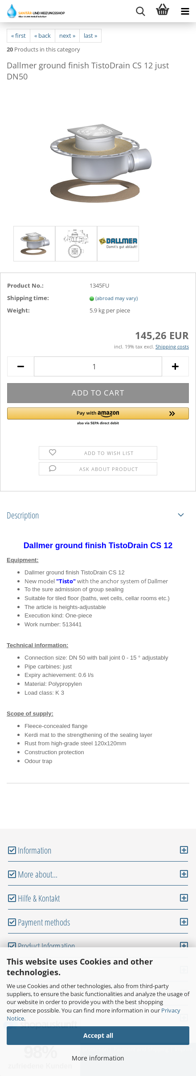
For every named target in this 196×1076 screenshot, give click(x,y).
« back (42, 36)
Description (23, 515)
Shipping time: (28, 298)
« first (18, 36)
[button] (98, 416)
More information (98, 1058)
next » (67, 36)
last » (90, 36)
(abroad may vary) (116, 298)
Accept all (98, 1035)
